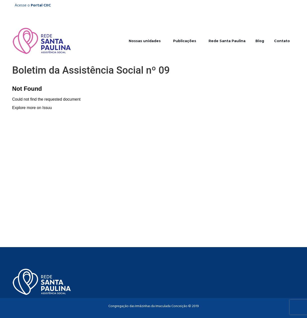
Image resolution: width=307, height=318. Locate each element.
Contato (282, 41)
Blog (259, 41)
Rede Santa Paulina (227, 41)
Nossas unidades (146, 40)
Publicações (186, 40)
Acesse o (33, 5)
